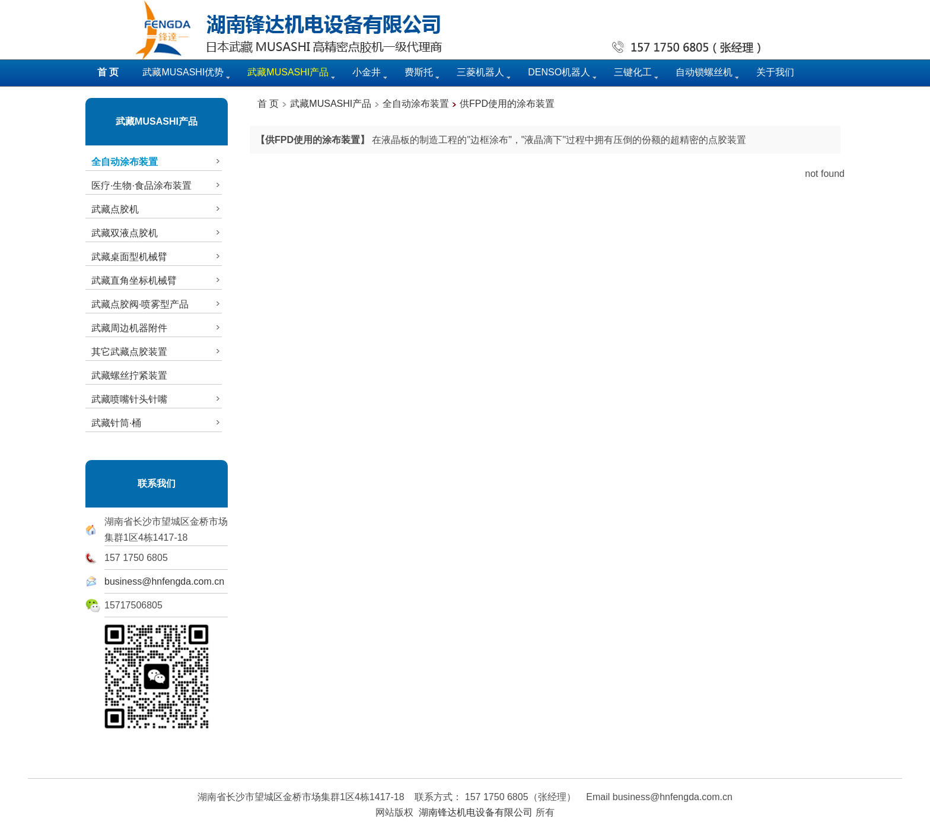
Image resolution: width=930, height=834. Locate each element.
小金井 (366, 72)
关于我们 (775, 72)
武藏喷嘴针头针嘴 (156, 399)
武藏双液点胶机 (156, 232)
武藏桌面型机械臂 (156, 256)
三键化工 (633, 72)
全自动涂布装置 (416, 104)
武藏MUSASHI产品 (157, 121)
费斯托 (419, 72)
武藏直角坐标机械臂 (156, 280)
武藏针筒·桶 (156, 422)
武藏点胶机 (156, 209)
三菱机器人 (480, 72)
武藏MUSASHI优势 (183, 72)
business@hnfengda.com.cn (164, 581)
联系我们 (157, 483)
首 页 (268, 104)
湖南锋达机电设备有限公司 (476, 812)
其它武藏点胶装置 (156, 351)
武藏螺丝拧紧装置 (129, 375)
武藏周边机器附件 (156, 327)
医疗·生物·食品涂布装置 (156, 185)
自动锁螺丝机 (704, 72)
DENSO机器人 (559, 72)
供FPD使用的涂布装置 (507, 104)
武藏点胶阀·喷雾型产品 (156, 304)
